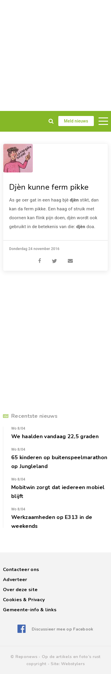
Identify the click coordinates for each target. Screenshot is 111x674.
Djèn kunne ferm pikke (49, 187)
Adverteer (15, 579)
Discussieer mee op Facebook (63, 629)
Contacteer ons (21, 569)
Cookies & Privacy (24, 599)
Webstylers (73, 664)
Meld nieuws (76, 121)
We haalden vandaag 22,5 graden (55, 436)
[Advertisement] (55, 55)
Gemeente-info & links (30, 610)
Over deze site (20, 589)
